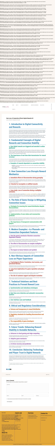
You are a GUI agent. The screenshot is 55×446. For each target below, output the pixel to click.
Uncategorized (14, 120)
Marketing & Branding (35, 105)
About (17, 105)
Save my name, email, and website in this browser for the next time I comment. (19, 399)
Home (13, 105)
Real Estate (43, 105)
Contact (14, 109)
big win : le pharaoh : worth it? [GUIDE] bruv (31, 194)
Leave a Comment (9, 120)
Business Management (25, 105)
